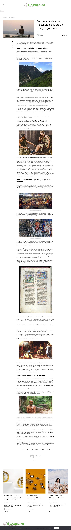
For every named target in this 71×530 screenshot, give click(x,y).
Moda (61, 495)
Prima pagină (5, 17)
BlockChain (6, 495)
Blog (27, 495)
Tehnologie (17, 495)
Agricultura (51, 495)
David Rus (38, 456)
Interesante (13, 17)
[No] (69, 528)
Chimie (30, 495)
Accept (57, 528)
